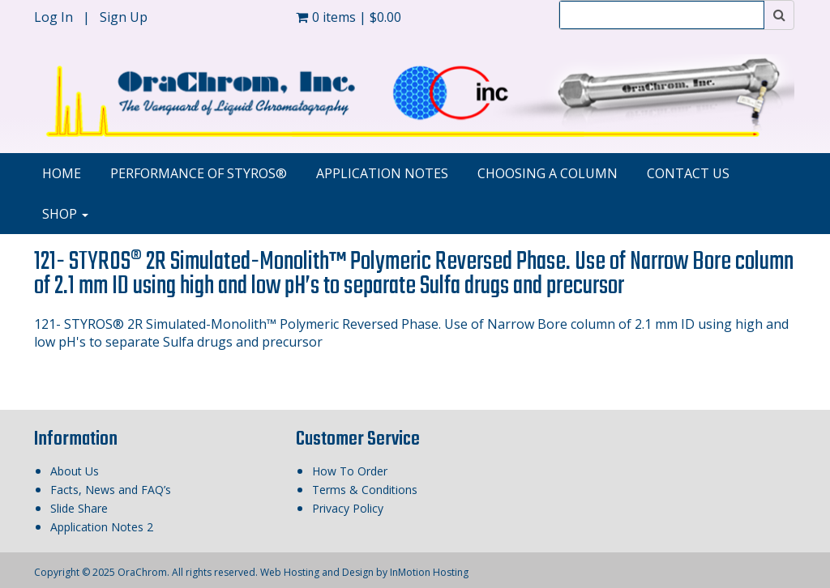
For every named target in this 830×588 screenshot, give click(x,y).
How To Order (349, 471)
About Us (74, 471)
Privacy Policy (347, 508)
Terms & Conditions (364, 489)
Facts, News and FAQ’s (110, 489)
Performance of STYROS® (198, 173)
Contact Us (688, 173)
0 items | (348, 17)
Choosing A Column (547, 173)
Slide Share (79, 508)
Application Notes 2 (101, 527)
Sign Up (124, 17)
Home (61, 173)
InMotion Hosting (429, 572)
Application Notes (382, 173)
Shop (65, 214)
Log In (55, 17)
